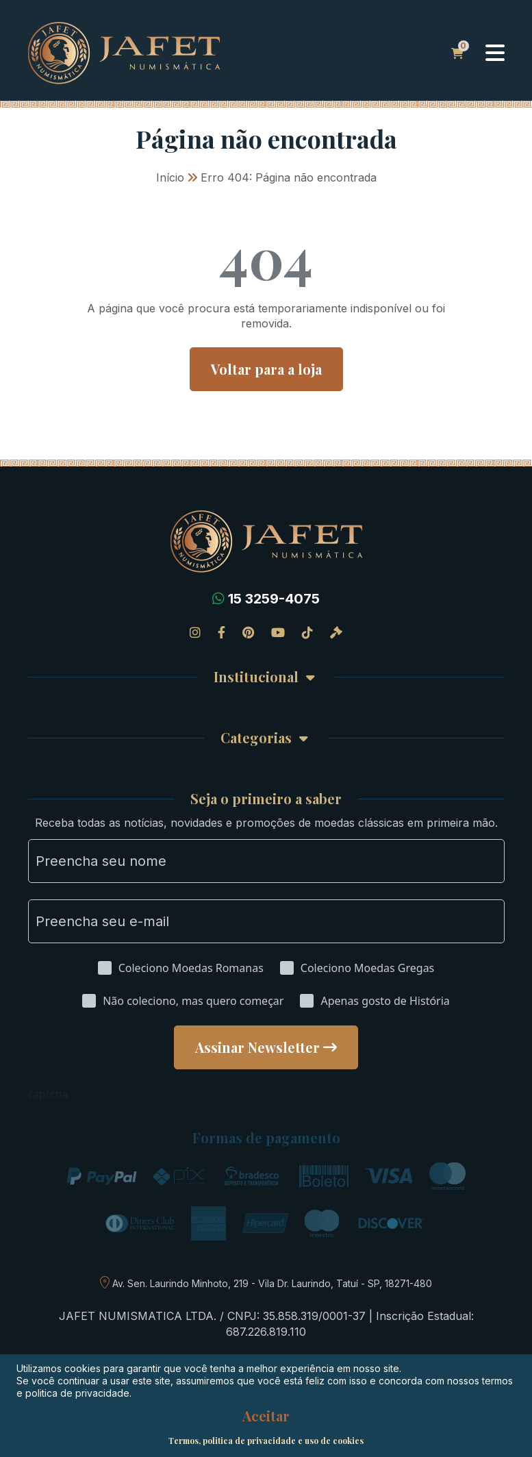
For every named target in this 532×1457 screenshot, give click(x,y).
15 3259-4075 (274, 598)
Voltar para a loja (266, 369)
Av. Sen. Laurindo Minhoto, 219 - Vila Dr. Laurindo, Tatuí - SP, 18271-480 (272, 1283)
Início (170, 177)
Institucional (256, 677)
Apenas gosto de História (384, 1000)
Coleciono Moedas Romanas (191, 967)
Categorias (256, 738)
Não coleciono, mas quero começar (193, 1000)
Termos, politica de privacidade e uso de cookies (266, 1440)
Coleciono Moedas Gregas (367, 967)
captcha (48, 1093)
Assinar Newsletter (257, 1047)
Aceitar (266, 1416)
